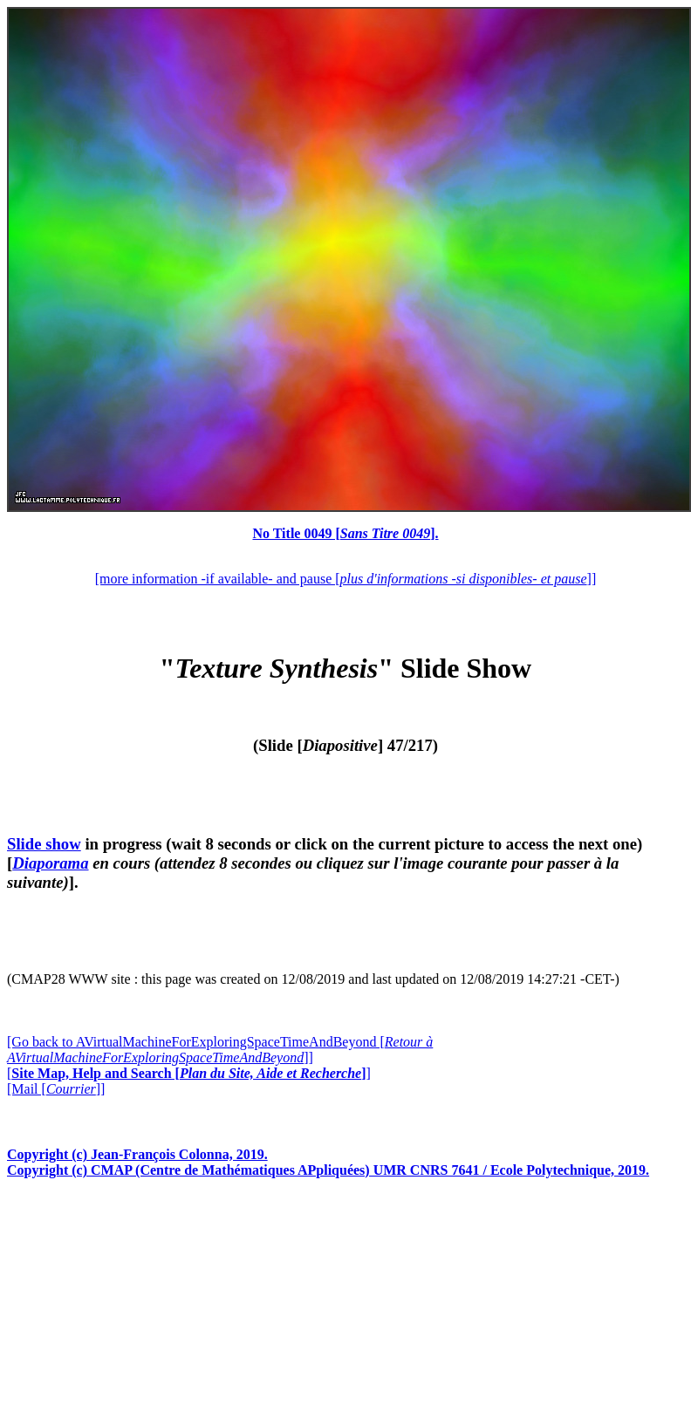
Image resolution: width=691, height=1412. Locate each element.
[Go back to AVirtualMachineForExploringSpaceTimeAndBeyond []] (220, 1049)
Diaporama (50, 863)
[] (189, 1073)
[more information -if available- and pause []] (345, 578)
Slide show (44, 844)
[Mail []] (56, 1088)
